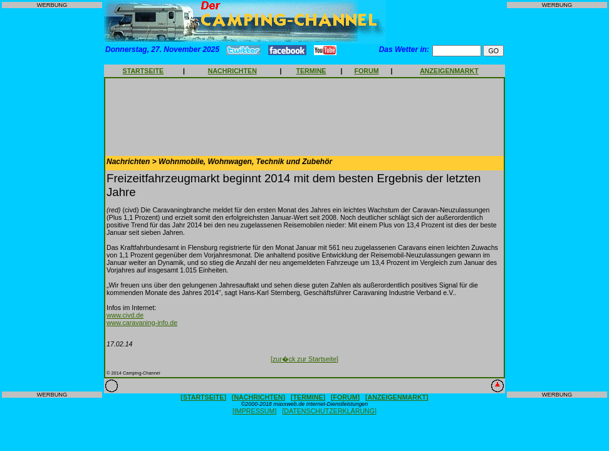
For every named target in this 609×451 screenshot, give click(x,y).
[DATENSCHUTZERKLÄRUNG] (329, 411)
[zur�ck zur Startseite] (304, 359)
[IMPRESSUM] (254, 411)
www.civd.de (125, 315)
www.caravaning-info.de (142, 322)
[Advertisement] (52, 200)
